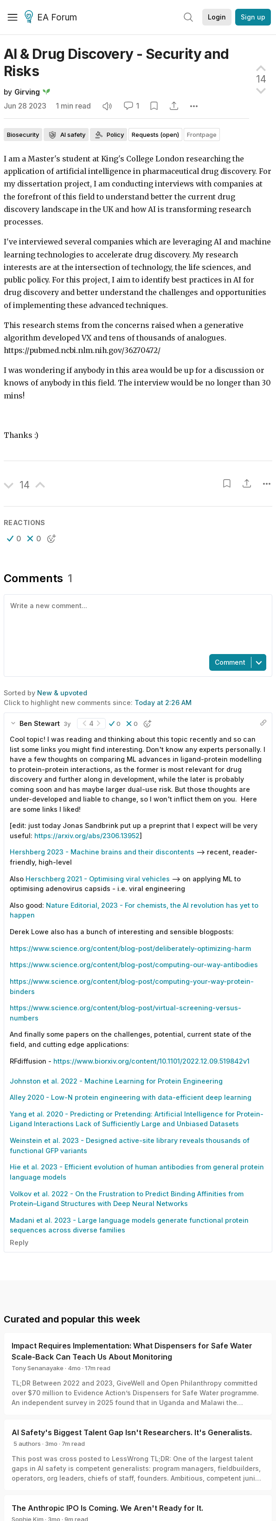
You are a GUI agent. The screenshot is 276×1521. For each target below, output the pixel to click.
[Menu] (12, 17)
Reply (19, 1242)
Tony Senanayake (38, 1368)
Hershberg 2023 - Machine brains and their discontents (102, 852)
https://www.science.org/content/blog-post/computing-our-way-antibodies (134, 965)
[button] (14, 538)
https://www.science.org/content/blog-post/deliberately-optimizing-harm (130, 948)
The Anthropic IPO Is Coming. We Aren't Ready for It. (107, 1508)
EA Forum (52, 18)
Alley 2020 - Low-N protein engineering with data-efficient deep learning (130, 1097)
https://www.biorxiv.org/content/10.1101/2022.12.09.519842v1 (151, 1061)
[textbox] (136, 623)
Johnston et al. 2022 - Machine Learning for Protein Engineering (116, 1081)
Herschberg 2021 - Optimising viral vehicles (98, 879)
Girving (27, 92)
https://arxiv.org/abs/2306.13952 (87, 836)
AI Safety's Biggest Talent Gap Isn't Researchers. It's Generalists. (132, 1432)
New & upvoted (62, 693)
